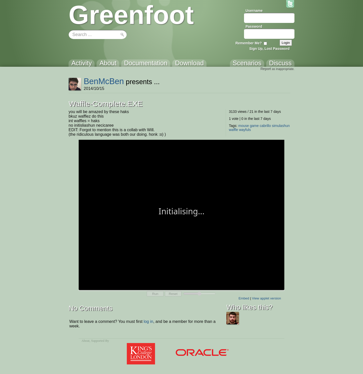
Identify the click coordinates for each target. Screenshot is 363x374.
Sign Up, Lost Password (269, 49)
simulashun (281, 126)
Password (254, 26)
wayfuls (245, 130)
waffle (233, 130)
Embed (243, 298)
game (254, 126)
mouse (243, 126)
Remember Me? (248, 43)
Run (155, 294)
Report (265, 69)
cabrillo (265, 126)
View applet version (266, 298)
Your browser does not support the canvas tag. (181, 214)
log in (148, 321)
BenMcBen (104, 81)
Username (254, 11)
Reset (173, 294)
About (85, 341)
